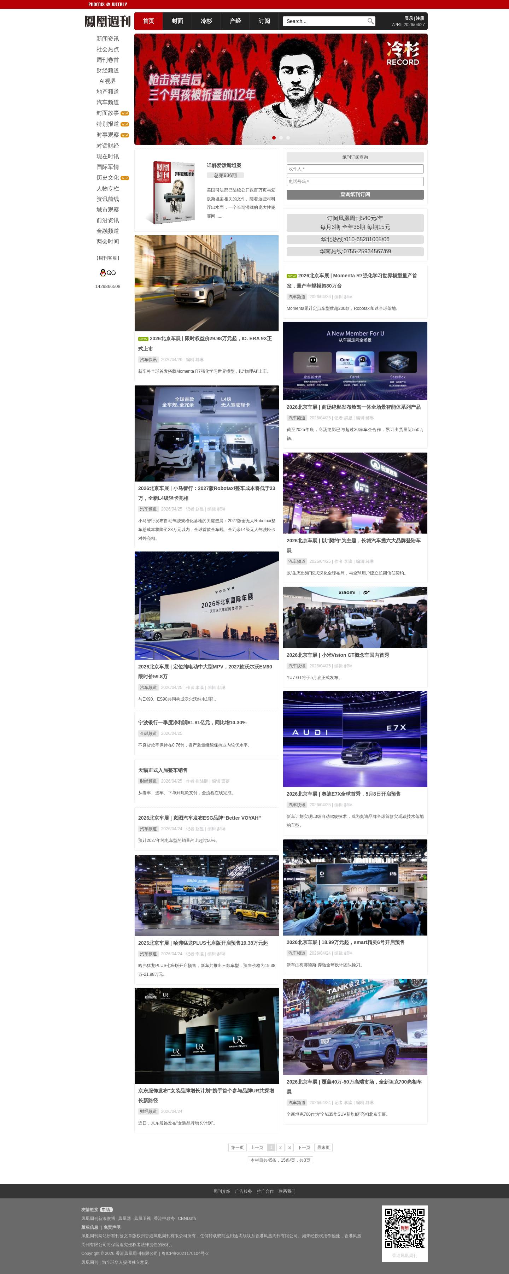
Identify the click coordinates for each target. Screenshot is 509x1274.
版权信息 (89, 1227)
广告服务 (243, 1191)
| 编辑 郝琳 (193, 359)
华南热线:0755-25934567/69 (355, 251)
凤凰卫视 (142, 1218)
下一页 (304, 1147)
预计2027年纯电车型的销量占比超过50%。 (179, 840)
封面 (177, 21)
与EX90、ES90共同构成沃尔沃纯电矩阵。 (178, 699)
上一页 (257, 1147)
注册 (420, 18)
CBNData (187, 1218)
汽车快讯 (148, 359)
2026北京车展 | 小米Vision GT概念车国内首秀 (338, 655)
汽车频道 (296, 296)
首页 (148, 21)
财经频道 (148, 781)
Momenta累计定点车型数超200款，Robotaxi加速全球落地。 (343, 308)
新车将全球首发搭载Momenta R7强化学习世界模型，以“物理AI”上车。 (204, 371)
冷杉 (206, 21)
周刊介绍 (221, 1191)
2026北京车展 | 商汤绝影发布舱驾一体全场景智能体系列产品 (354, 407)
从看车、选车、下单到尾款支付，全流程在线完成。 (187, 792)
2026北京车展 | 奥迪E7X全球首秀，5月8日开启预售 (344, 794)
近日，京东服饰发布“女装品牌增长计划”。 (177, 1123)
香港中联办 (164, 1218)
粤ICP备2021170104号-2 (185, 1253)
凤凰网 (124, 1218)
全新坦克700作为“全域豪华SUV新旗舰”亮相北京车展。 (338, 1114)
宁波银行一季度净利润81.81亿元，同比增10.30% (192, 722)
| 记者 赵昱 (342, 417)
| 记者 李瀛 (194, 953)
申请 (105, 1209)
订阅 (264, 21)
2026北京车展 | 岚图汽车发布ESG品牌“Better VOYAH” (199, 818)
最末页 (323, 1147)
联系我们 (287, 1191)
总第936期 (225, 175)
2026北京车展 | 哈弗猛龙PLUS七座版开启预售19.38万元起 (203, 943)
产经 (235, 21)
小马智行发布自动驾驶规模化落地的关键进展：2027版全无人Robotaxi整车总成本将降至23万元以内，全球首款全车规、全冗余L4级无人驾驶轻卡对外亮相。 (206, 529)
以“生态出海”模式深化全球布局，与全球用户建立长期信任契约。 (347, 573)
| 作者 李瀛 (342, 561)
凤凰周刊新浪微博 (98, 1218)
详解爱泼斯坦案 (224, 165)
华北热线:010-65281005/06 (355, 239)
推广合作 (265, 1191)
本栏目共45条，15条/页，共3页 (280, 1160)
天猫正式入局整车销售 (163, 770)
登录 (409, 18)
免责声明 (112, 1227)
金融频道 (148, 733)
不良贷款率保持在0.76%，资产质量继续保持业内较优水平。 (195, 745)
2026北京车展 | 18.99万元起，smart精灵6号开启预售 (346, 942)
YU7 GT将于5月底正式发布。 (315, 677)
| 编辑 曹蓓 (219, 781)
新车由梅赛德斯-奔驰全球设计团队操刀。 (325, 964)
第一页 (237, 1147)
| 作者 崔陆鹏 (196, 781)
